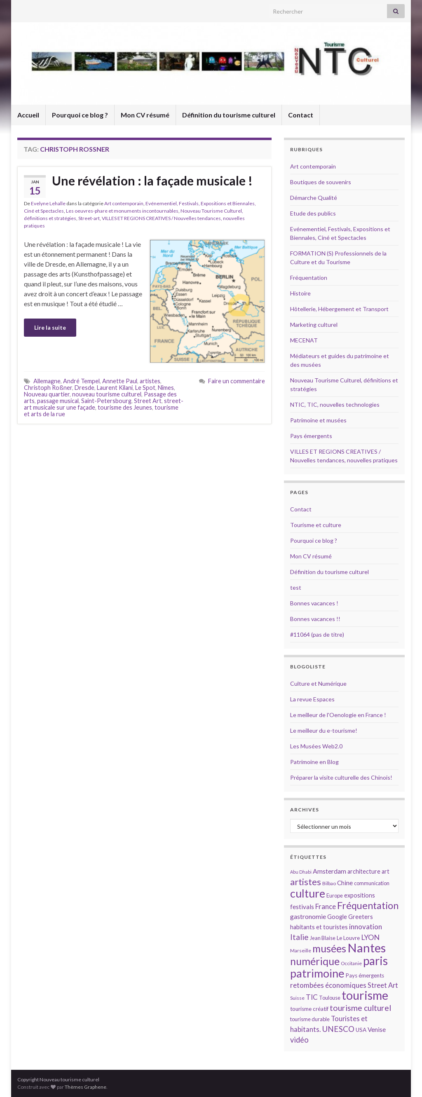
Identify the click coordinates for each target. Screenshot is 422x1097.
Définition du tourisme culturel (228, 115)
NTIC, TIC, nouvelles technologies (335, 404)
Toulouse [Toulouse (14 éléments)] (329, 997)
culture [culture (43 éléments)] (307, 893)
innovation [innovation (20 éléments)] (365, 926)
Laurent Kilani (115, 387)
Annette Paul (119, 380)
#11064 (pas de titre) (317, 634)
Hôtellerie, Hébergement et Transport (339, 308)
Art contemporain (123, 203)
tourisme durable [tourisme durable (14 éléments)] (310, 1019)
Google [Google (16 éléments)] (337, 916)
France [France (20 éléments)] (325, 906)
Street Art (148, 400)
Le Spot (145, 387)
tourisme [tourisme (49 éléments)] (365, 995)
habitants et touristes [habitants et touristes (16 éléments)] (319, 927)
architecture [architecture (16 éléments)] (363, 871)
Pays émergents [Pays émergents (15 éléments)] (365, 975)
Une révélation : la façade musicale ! (152, 180)
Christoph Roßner (48, 387)
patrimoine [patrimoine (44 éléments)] (317, 973)
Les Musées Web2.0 (316, 746)
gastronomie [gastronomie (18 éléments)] (308, 916)
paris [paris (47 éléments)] (375, 961)
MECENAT (304, 340)
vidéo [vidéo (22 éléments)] (299, 1039)
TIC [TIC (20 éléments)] (312, 997)
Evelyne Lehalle (48, 203)
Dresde (84, 387)
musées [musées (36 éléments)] (329, 948)
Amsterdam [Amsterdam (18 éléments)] (329, 871)
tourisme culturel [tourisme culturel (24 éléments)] (360, 1008)
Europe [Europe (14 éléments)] (334, 895)
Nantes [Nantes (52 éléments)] (366, 947)
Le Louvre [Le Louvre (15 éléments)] (348, 938)
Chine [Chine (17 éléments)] (345, 882)
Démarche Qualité (313, 197)
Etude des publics (313, 213)
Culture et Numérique (318, 683)
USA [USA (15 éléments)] (361, 1030)
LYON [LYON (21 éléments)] (370, 937)
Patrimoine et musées (318, 420)
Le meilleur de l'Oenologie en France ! (338, 714)
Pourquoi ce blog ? (80, 115)
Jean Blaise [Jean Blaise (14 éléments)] (322, 938)
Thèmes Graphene (85, 1087)
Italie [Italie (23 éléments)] (299, 937)
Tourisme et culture (315, 524)
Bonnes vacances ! (314, 603)
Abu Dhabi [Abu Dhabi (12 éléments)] (301, 871)
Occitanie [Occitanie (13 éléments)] (351, 963)
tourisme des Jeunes (125, 407)
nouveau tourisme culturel (106, 394)
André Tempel (81, 380)
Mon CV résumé (145, 115)
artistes (150, 380)
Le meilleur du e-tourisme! (323, 730)
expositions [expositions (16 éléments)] (359, 895)
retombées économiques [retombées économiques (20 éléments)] (328, 985)
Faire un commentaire (236, 380)
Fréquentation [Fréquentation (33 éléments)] (368, 905)
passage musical (58, 400)
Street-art (89, 218)
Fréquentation (308, 277)
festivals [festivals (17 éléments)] (302, 906)
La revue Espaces (312, 699)
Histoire (300, 293)
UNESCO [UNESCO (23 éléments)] (338, 1029)
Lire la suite (50, 327)
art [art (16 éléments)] (385, 871)
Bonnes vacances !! (315, 618)
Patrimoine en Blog (314, 761)
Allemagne (47, 380)
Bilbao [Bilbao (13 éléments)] (329, 883)
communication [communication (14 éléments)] (371, 883)
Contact (300, 115)
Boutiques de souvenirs (320, 181)
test (295, 587)
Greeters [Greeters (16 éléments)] (360, 916)
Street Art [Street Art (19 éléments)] (383, 985)
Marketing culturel (314, 324)
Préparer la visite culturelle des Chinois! (341, 777)
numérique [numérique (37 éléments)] (315, 961)
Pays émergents (311, 435)
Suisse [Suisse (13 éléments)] (297, 998)
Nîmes (166, 387)
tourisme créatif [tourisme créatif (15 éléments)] (309, 1009)
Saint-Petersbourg (106, 400)
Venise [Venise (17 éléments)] (377, 1029)
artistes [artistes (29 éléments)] (305, 881)
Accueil (28, 115)
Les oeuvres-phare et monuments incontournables (122, 211)
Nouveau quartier (47, 394)
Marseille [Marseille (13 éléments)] (300, 950)
